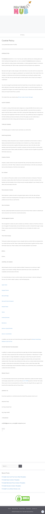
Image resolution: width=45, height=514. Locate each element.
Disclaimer (28, 508)
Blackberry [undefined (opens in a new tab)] (4, 323)
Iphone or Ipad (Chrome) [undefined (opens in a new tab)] (7, 328)
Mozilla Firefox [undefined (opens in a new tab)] (5, 306)
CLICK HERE (25, 380)
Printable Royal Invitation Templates (10, 480)
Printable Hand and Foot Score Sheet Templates (14, 477)
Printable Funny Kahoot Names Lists (11, 488)
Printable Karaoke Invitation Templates (11, 485)
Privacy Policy (22, 508)
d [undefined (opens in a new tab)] (3, 317)
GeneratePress (30, 511)
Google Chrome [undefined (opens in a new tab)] (5, 290)
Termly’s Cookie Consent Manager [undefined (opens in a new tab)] (25, 97)
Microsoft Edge (5, 295)
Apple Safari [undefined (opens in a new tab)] (4, 284)
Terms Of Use (15, 508)
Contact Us (34, 508)
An (2, 317)
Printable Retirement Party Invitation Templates (13, 483)
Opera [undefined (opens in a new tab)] (3, 312)
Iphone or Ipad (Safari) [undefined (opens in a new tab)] (6, 333)
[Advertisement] (22, 24)
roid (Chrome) (6, 317)
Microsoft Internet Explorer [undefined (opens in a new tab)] (8, 301)
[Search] (20, 466)
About (9, 508)
